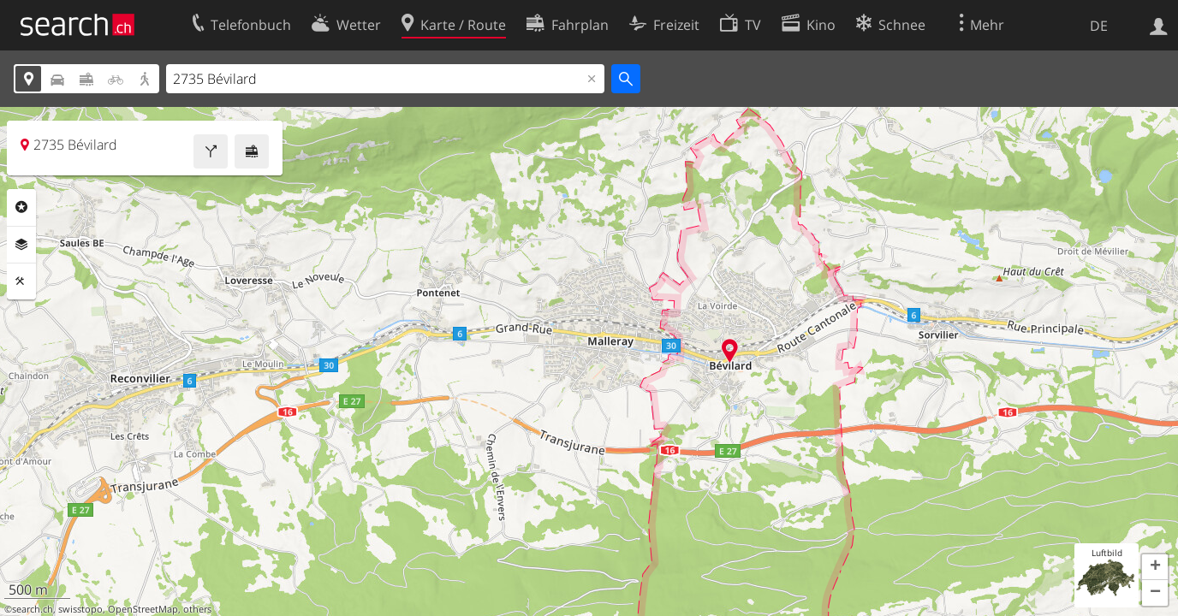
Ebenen (21, 245)
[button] (1155, 567)
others (197, 609)
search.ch (32, 609)
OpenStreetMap (143, 609)
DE (1099, 25)
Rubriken (21, 207)
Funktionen (21, 281)
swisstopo (80, 609)
